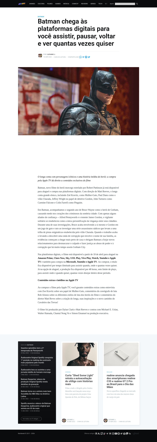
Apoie (112, 4)
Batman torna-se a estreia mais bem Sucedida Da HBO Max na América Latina (36, 393)
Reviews (84, 4)
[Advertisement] (78, 157)
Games (58, 4)
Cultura (41, 4)
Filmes (50, 4)
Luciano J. (51, 54)
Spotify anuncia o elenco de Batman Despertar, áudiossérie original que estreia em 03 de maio (36, 405)
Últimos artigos (89, 433)
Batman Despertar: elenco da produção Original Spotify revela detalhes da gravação (34, 381)
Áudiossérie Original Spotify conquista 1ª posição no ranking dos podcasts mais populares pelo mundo (37, 360)
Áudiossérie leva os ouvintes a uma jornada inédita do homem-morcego (36, 371)
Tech (100, 4)
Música (66, 4)
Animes (32, 4)
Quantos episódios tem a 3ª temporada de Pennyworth (32, 349)
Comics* (75, 4)
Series (93, 4)
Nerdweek (21, 433)
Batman (41, 16)
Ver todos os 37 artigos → (31, 419)
